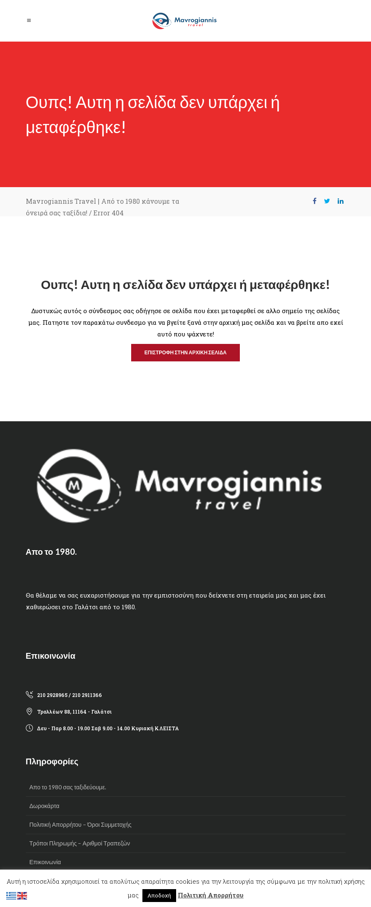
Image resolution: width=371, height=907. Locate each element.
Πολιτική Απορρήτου (211, 895)
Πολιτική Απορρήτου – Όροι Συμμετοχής (81, 824)
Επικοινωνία (45, 861)
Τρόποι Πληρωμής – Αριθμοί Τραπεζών (80, 843)
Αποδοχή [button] (159, 895)
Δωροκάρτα (45, 805)
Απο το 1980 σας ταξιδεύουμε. (68, 787)
